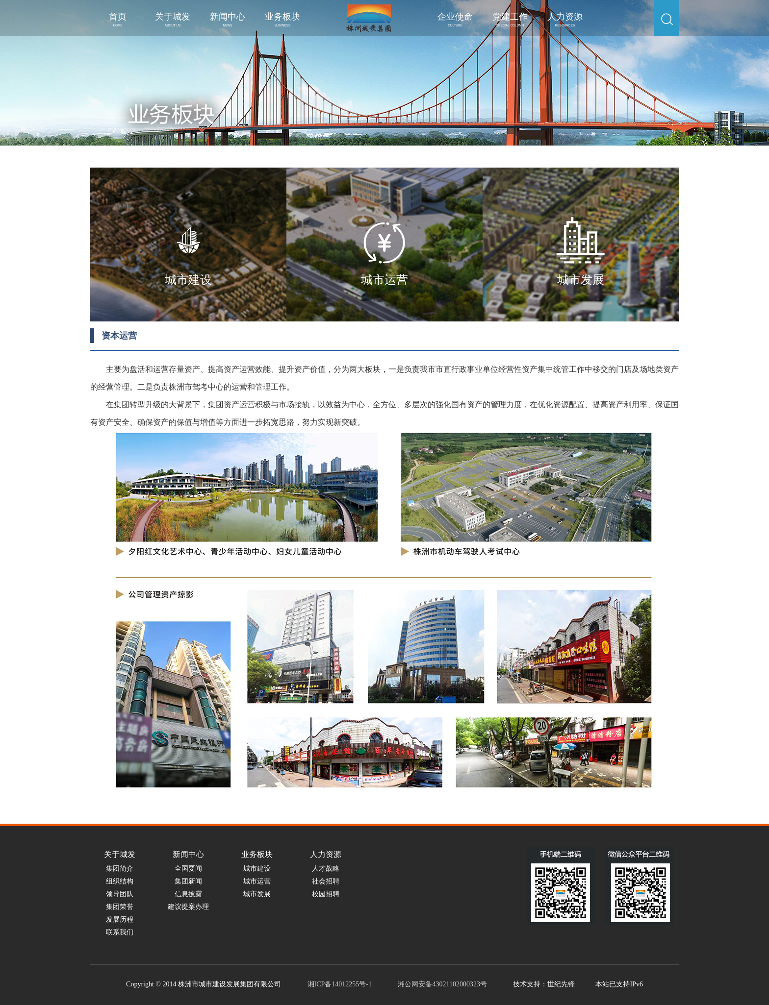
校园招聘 (325, 894)
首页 (118, 19)
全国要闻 (188, 868)
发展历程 (119, 919)
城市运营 (257, 881)
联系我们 (119, 932)
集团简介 (119, 868)
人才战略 (325, 868)
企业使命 (455, 19)
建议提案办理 (188, 906)
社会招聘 (325, 881)
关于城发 (173, 19)
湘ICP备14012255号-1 (340, 984)
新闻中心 (227, 19)
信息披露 (188, 894)
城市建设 (257, 868)
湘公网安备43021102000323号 (442, 984)
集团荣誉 (119, 906)
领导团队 (119, 894)
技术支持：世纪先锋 (544, 984)
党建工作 (510, 19)
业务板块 (282, 19)
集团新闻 (188, 881)
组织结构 (119, 881)
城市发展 (257, 894)
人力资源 (565, 19)
